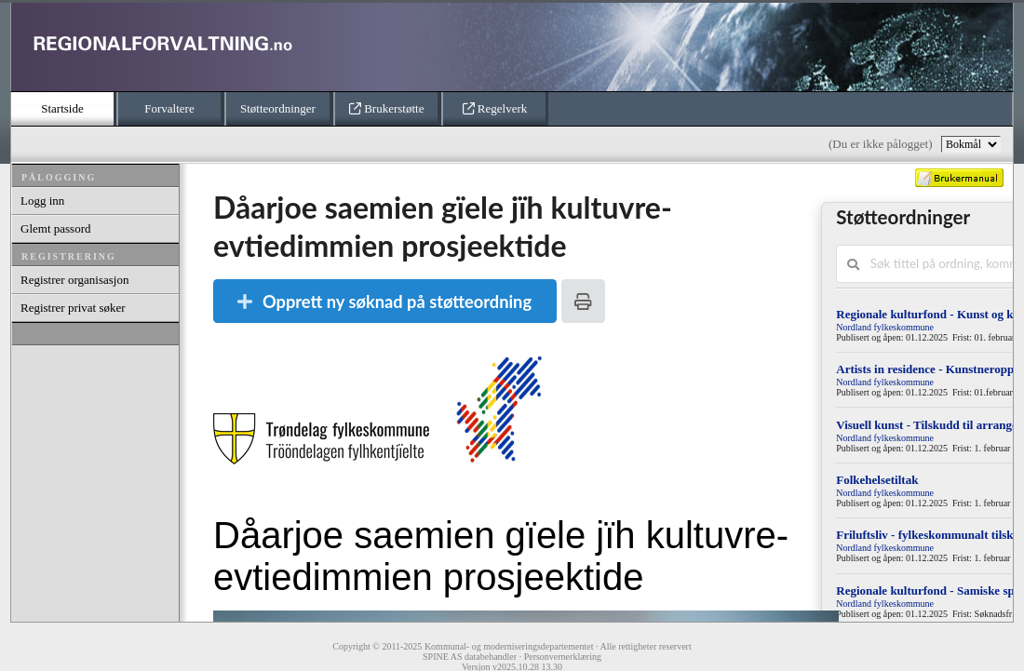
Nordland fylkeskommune (885, 327)
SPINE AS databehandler (470, 656)
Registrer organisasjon (74, 280)
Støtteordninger (278, 108)
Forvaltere (169, 108)
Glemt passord (55, 228)
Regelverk (495, 108)
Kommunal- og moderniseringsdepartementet (509, 646)
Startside (62, 108)
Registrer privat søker (73, 308)
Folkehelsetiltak (877, 480)
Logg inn (42, 201)
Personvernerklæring (562, 656)
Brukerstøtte (386, 108)
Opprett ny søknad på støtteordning (384, 301)
